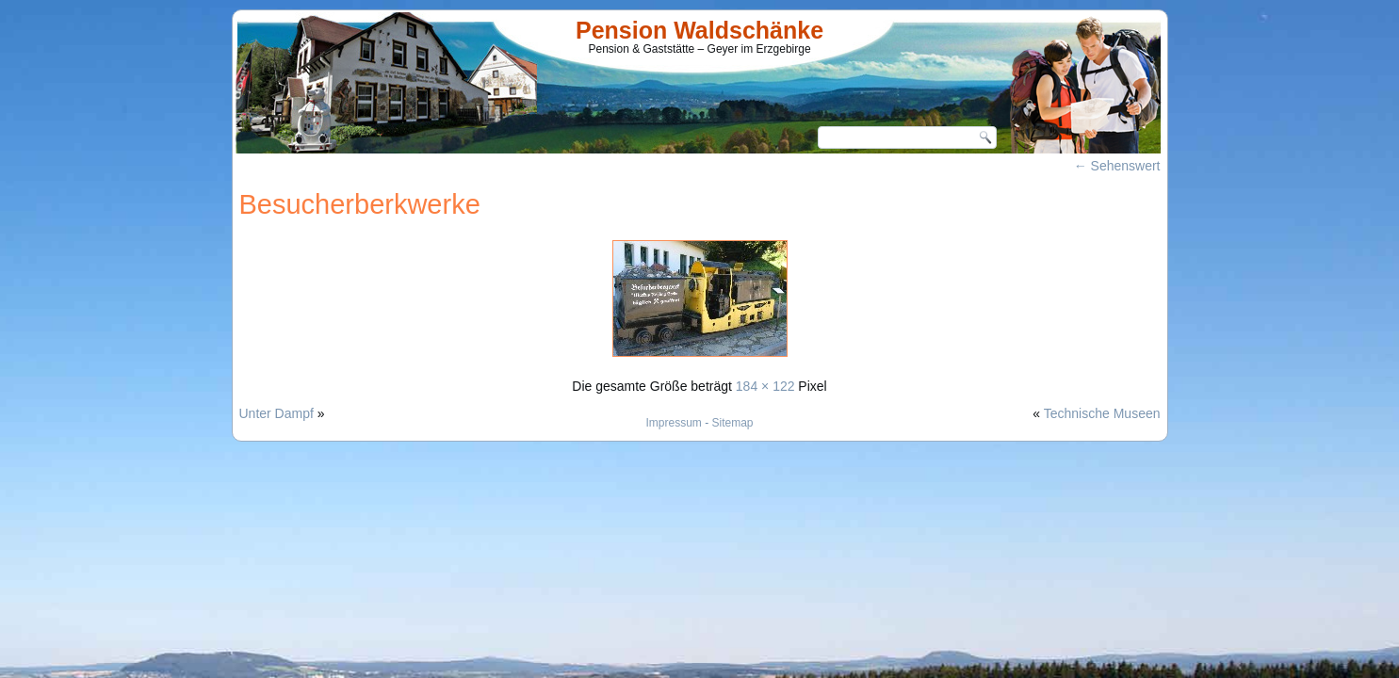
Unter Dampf (276, 413)
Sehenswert (1117, 165)
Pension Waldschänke (699, 30)
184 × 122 (765, 386)
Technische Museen (1102, 413)
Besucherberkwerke (359, 204)
